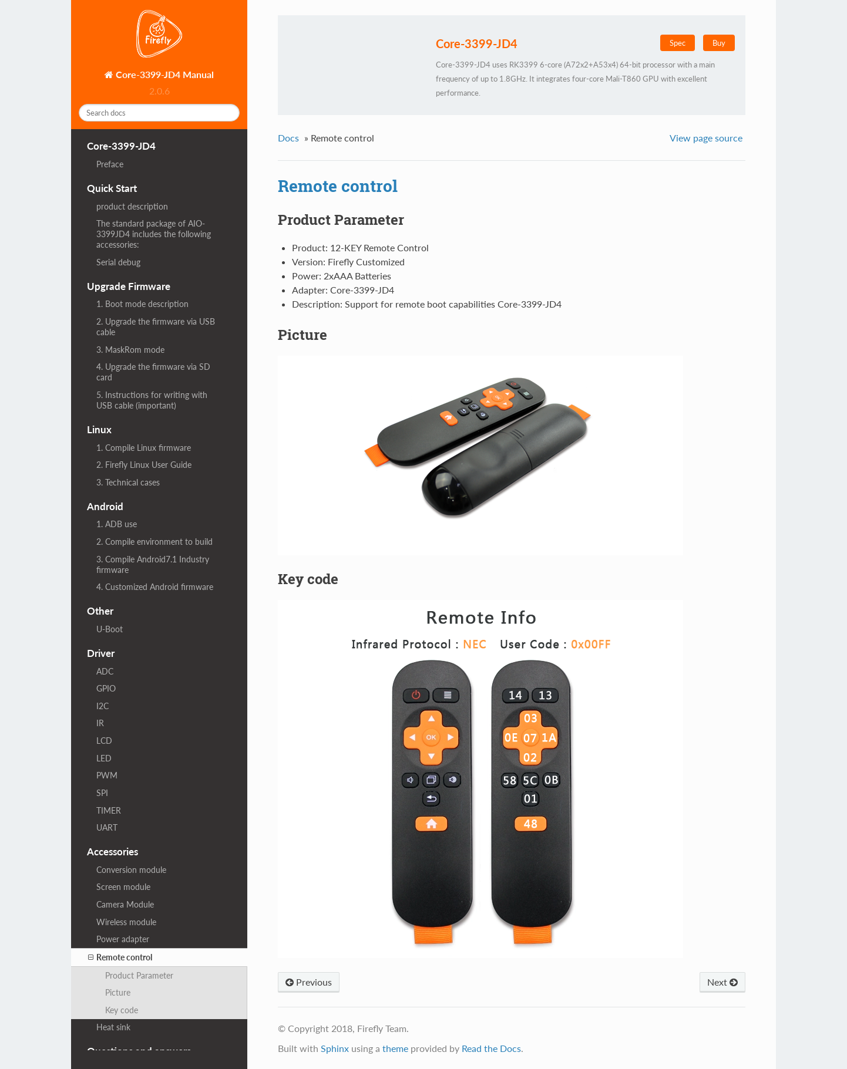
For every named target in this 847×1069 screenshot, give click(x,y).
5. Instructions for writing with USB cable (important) (151, 400)
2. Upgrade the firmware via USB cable (155, 326)
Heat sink (113, 1027)
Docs (288, 137)
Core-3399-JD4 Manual (163, 74)
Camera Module (125, 904)
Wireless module (126, 922)
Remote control (120, 957)
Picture (117, 992)
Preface (109, 164)
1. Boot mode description (142, 304)
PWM (106, 775)
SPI (102, 793)
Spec (677, 43)
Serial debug (118, 262)
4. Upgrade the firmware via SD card (153, 372)
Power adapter (122, 939)
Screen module (123, 887)
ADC (104, 671)
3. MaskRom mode (130, 350)
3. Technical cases (128, 482)
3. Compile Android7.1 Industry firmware (152, 564)
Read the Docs (491, 1048)
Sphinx (335, 1048)
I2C (102, 706)
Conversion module (131, 870)
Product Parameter (139, 975)
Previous (308, 981)
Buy (718, 43)
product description (132, 206)
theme (395, 1048)
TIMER (108, 810)
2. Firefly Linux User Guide (143, 465)
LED (104, 758)
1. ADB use (116, 524)
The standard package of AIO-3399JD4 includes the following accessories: (153, 233)
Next (722, 981)
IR (100, 723)
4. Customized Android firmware (154, 587)
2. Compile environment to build (154, 542)
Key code (121, 1010)
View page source (706, 137)
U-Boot (109, 629)
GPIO (106, 688)
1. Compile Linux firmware (143, 448)
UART (106, 827)
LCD (104, 741)
